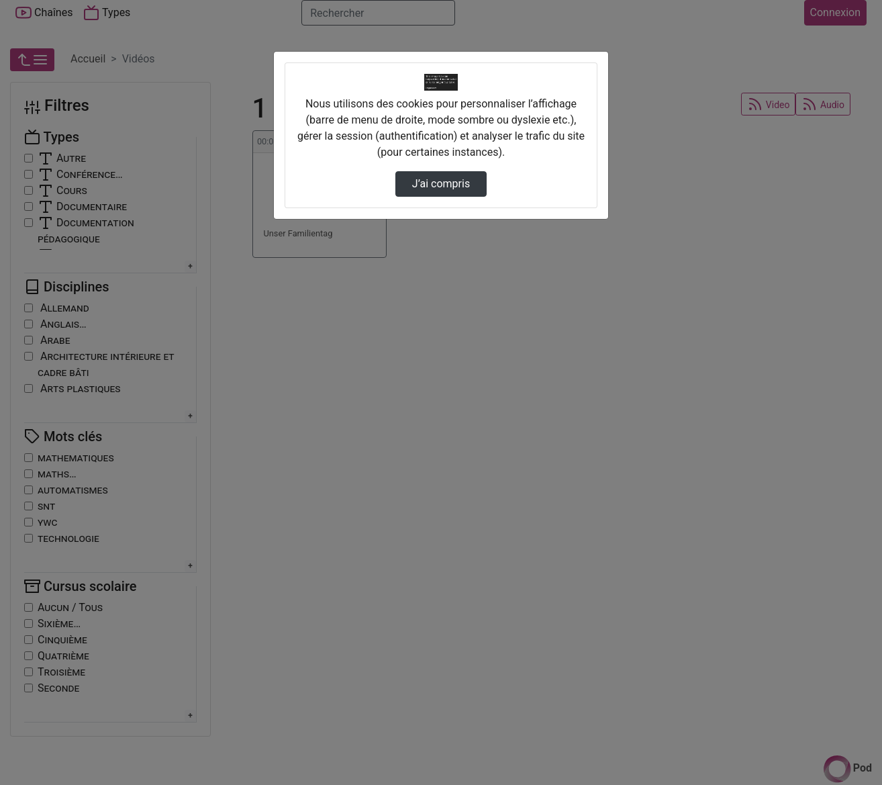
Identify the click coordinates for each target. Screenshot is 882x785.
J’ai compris (441, 183)
